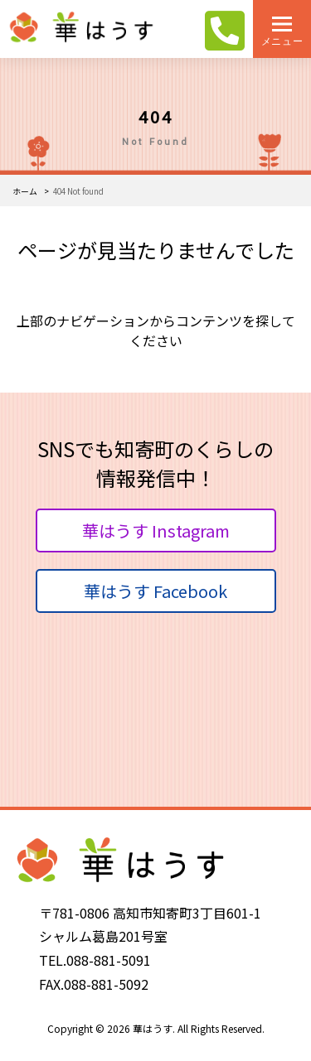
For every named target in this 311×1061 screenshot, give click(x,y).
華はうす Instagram (156, 530)
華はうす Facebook (155, 591)
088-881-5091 (108, 960)
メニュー (282, 41)
